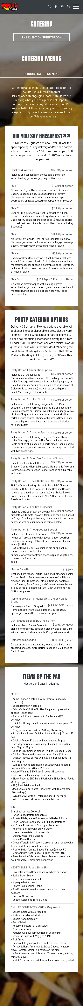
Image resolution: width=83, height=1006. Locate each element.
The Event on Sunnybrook (42, 37)
